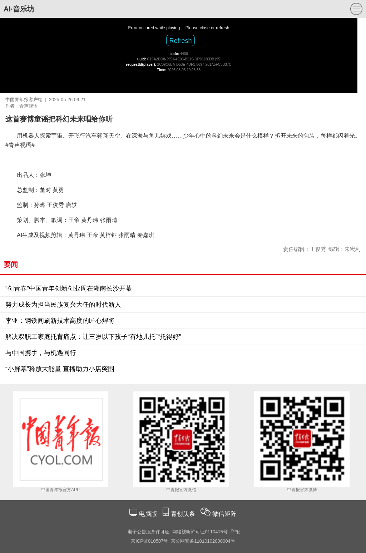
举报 (235, 531)
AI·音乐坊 (19, 9)
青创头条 (184, 513)
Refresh (180, 40)
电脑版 (148, 513)
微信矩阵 (224, 513)
